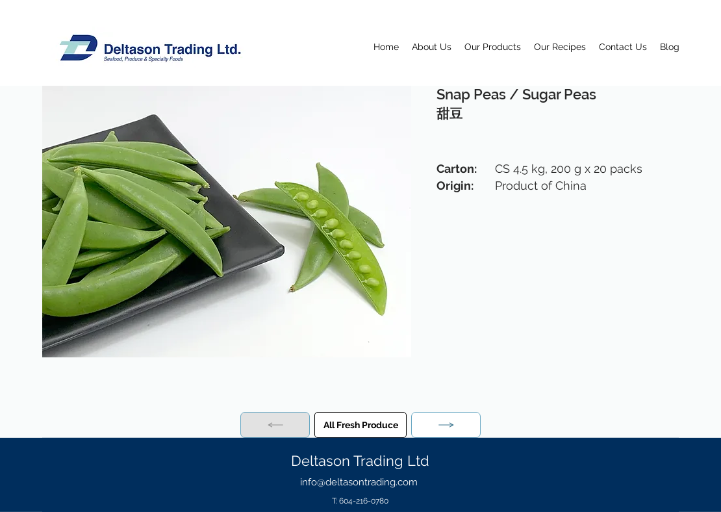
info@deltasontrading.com (359, 482)
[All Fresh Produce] (360, 425)
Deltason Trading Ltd (360, 460)
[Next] (446, 425)
